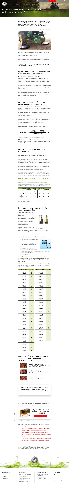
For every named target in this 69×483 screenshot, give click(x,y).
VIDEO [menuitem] (53, 4)
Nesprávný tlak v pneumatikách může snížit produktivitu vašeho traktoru (36, 428)
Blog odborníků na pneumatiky (25, 481)
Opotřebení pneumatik (23, 472)
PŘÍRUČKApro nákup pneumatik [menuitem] (25, 4)
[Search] (62, 4)
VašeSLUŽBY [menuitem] (11, 4)
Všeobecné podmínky (58, 480)
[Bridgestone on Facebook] (63, 0)
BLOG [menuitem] (49, 4)
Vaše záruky (4, 476)
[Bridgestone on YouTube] (66, 0)
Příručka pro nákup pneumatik (25, 474)
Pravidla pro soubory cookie (59, 476)
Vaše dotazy (4, 474)
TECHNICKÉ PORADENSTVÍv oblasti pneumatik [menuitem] (41, 4)
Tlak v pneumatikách (23, 476)
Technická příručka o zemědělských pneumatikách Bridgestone (34, 430)
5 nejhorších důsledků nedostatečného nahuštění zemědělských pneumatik (36, 438)
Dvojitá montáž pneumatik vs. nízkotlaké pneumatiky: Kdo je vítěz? (35, 432)
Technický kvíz (5, 478)
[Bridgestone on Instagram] (54, 474)
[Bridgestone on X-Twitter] (64, 0)
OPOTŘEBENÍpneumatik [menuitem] (17, 4)
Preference (56, 477)
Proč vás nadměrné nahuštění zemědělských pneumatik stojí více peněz (35, 440)
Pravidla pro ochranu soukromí (60, 478)
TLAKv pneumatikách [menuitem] (32, 4)
